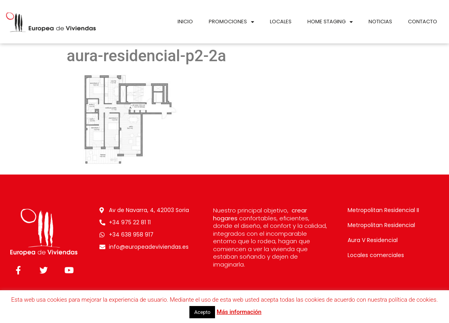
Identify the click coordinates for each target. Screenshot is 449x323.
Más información (239, 311)
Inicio (185, 21)
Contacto (422, 21)
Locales (281, 21)
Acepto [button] (202, 312)
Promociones (231, 21)
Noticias (380, 21)
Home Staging (330, 21)
